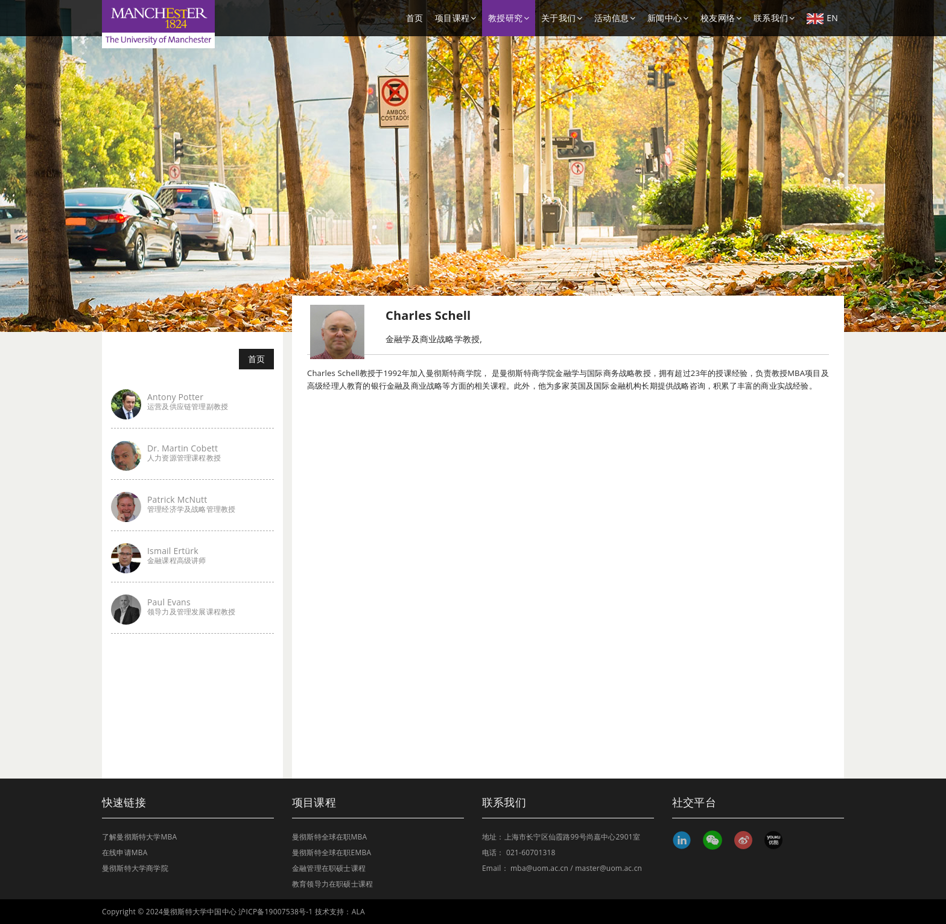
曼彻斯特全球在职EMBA (331, 852)
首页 (414, 18)
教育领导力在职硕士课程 (332, 884)
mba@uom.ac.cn (539, 868)
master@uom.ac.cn (608, 868)
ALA (358, 911)
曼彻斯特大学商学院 (135, 868)
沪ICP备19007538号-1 (275, 911)
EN (822, 18)
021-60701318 (531, 852)
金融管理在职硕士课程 (329, 868)
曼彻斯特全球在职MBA (329, 837)
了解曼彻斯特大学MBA (139, 837)
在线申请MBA (125, 852)
